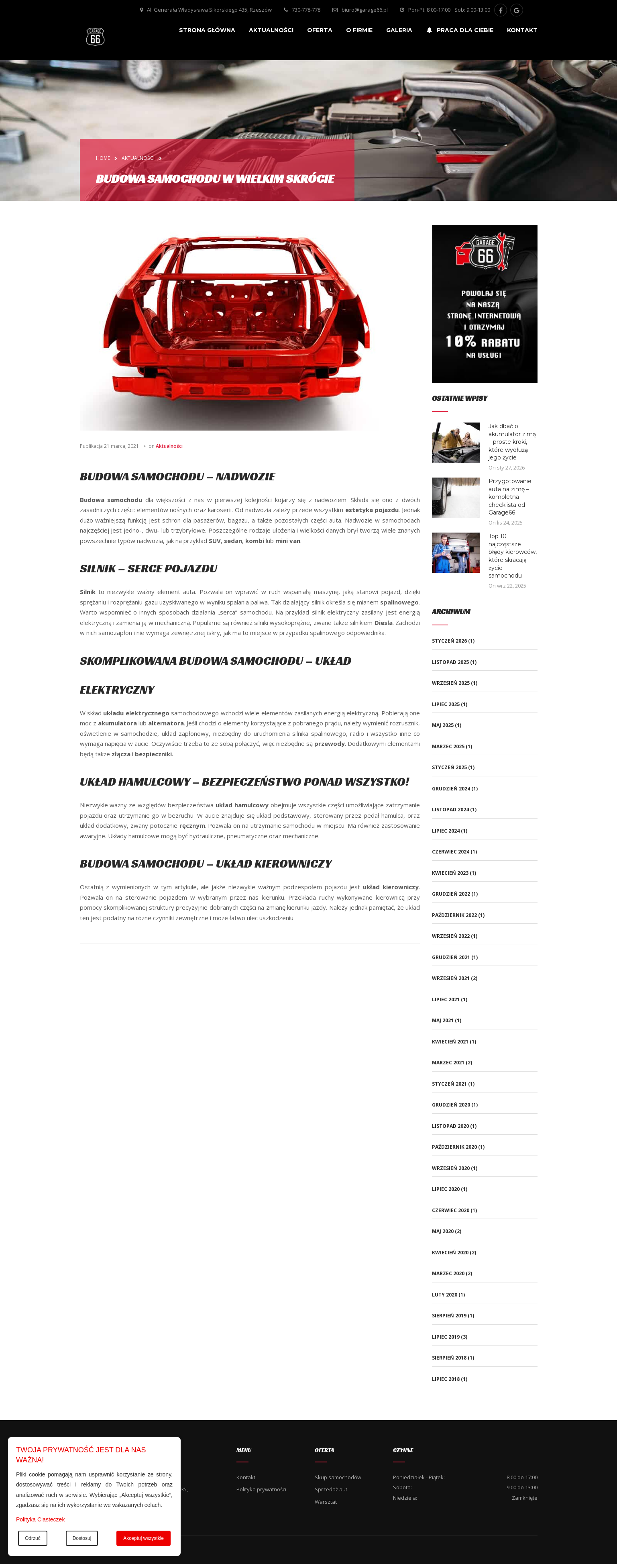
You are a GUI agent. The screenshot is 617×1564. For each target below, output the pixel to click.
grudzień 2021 (451, 957)
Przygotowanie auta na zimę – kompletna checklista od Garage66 (510, 497)
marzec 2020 (448, 1273)
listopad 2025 (450, 662)
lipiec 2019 (446, 1336)
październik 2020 (454, 1146)
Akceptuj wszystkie (143, 1538)
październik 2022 (454, 915)
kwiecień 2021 (450, 1041)
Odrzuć (33, 1538)
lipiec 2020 (446, 1189)
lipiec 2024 (446, 830)
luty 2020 (444, 1294)
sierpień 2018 (449, 1357)
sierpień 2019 (449, 1315)
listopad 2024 (450, 809)
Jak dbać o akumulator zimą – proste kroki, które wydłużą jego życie (512, 442)
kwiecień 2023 (450, 873)
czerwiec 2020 (450, 1210)
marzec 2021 (448, 1062)
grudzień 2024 (451, 788)
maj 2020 (443, 1231)
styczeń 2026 (449, 640)
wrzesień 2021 (451, 978)
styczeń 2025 (449, 767)
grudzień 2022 (451, 893)
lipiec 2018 (446, 1379)
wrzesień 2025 (451, 683)
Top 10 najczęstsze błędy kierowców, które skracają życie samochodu (513, 556)
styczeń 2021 (449, 1083)
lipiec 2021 (446, 999)
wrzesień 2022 (451, 936)
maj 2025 (443, 725)
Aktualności (169, 446)
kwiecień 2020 (450, 1252)
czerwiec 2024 (450, 851)
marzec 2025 (448, 746)
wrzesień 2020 (451, 1168)
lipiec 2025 (446, 704)
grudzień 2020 (451, 1104)
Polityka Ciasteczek (40, 1519)
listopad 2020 (450, 1126)
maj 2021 (443, 1020)
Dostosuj (82, 1538)
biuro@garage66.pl (365, 9)
